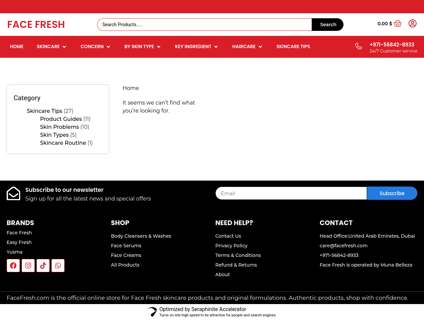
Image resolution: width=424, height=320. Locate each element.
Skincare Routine (63, 143)
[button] (52, 46)
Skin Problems (59, 127)
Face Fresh (36, 25)
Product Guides (61, 119)
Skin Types (54, 135)
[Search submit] (328, 24)
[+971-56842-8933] (358, 46)
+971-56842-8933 (392, 44)
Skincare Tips (44, 111)
